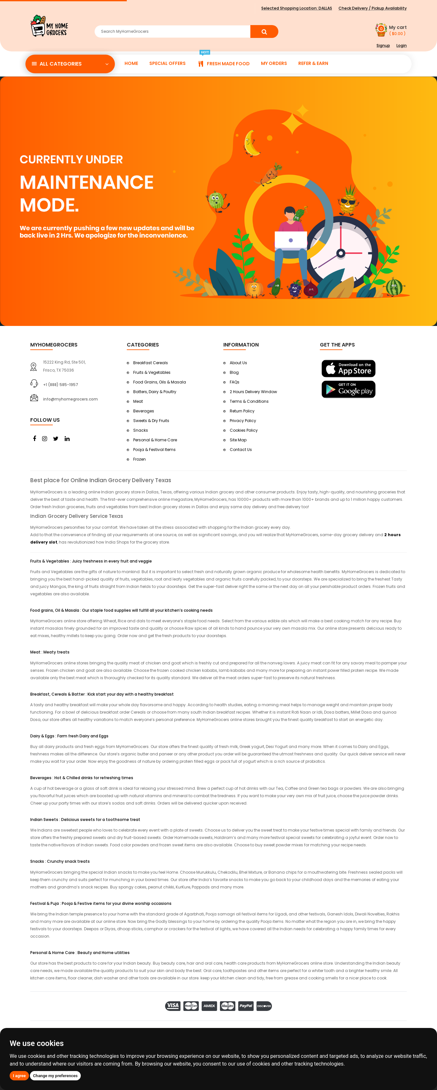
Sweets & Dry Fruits (151, 420)
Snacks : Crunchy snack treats (60, 861)
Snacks (140, 430)
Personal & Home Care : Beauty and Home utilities (80, 952)
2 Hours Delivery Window (253, 391)
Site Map (238, 440)
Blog (234, 372)
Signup (383, 45)
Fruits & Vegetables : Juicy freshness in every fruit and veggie (91, 561)
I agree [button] (19, 1075)
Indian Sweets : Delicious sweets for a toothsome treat (85, 819)
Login (401, 45)
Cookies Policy (244, 430)
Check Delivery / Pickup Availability (373, 8)
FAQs (234, 382)
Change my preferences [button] (55, 1075)
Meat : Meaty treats (50, 652)
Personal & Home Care (155, 440)
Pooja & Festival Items (154, 449)
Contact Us (241, 449)
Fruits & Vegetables (152, 372)
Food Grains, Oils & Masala (159, 382)
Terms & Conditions (249, 401)
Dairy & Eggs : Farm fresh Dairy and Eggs (69, 736)
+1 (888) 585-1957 (60, 384)
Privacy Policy (243, 420)
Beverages (143, 411)
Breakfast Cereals (150, 362)
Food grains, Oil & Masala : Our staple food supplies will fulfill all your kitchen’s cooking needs (121, 610)
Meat (138, 401)
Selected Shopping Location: (296, 8)
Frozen (139, 459)
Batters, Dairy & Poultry (154, 391)
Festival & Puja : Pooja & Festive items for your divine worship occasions (101, 903)
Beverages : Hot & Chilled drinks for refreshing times (81, 777)
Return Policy (242, 411)
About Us (238, 362)
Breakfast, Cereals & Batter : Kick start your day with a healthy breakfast (102, 694)
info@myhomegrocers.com (70, 399)
